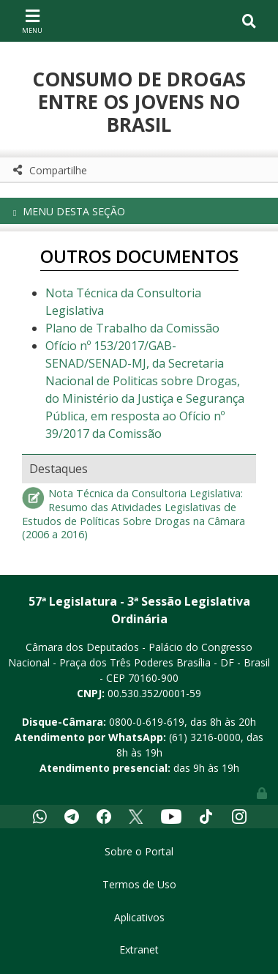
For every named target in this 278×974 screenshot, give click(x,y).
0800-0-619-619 (146, 722)
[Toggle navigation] (32, 20)
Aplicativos (139, 917)
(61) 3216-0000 (205, 737)
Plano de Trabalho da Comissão (132, 328)
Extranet (139, 949)
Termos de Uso (139, 884)
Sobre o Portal (139, 851)
